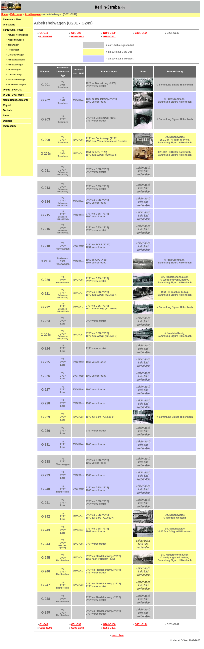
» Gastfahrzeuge (14, 74)
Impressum (9, 126)
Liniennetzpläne (12, 19)
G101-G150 (109, 33)
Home (4, 14)
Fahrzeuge (16, 14)
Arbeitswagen (33, 14)
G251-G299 (45, 36)
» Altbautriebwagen (15, 59)
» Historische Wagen (16, 79)
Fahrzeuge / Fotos (13, 29)
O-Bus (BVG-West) (13, 94)
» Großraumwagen (15, 54)
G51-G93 (76, 33)
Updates (7, 121)
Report (7, 105)
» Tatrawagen (12, 45)
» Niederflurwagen (15, 40)
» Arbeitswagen (13, 69)
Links (6, 115)
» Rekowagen (12, 50)
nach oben (118, 635)
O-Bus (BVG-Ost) (12, 89)
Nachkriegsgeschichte (15, 100)
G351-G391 (109, 36)
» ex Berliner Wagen (16, 84)
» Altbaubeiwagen (14, 64)
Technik (7, 110)
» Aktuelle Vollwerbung (17, 35)
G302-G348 (77, 36)
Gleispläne (9, 24)
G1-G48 (43, 33)
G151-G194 (141, 33)
